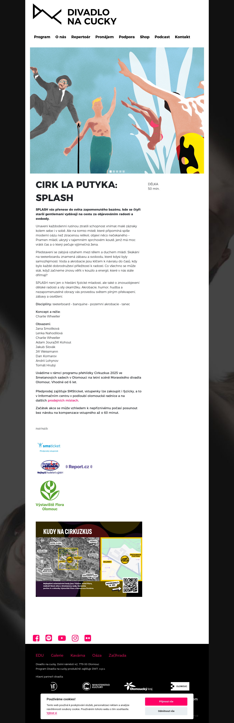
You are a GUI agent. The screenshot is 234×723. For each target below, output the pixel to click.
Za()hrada (117, 655)
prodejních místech (63, 400)
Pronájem (104, 37)
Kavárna (78, 655)
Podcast (162, 37)
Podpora (127, 37)
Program (42, 37)
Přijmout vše (166, 701)
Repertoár (80, 37)
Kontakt (182, 37)
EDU (40, 655)
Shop (145, 37)
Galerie (57, 655)
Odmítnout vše (166, 711)
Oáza (97, 655)
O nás (60, 37)
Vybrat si (52, 712)
